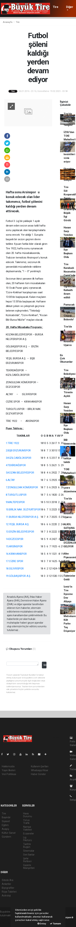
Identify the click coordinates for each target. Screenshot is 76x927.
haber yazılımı (7, 919)
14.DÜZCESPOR (15, 539)
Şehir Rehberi (27, 860)
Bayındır (6, 817)
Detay (41, 923)
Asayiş (5, 829)
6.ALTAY (10, 480)
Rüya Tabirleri (9, 891)
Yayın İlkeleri (8, 770)
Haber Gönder (38, 774)
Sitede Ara (7, 880)
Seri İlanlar (29, 854)
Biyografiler (8, 887)
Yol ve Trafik (26, 821)
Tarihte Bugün (27, 845)
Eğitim (5, 825)
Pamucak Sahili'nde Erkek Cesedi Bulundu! (69, 312)
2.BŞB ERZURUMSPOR (18, 450)
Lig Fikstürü (27, 839)
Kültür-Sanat (9, 832)
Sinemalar (28, 850)
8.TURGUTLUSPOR (16, 494)
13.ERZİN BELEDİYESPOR (20, 531)
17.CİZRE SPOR (14, 561)
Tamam (55, 923)
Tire (55, 7)
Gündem (6, 836)
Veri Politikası (9, 774)
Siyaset (6, 821)
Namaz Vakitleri (27, 828)
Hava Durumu (27, 815)
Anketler (6, 884)
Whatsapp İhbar (39, 770)
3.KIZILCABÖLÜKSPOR (18, 457)
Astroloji (6, 895)
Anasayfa (8, 22)
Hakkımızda (8, 766)
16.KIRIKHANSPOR (16, 553)
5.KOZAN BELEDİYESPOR (20, 472)
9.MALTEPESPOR (15, 502)
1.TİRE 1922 (12, 443)
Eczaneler (28, 833)
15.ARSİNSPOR (14, 546)
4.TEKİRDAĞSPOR (16, 465)
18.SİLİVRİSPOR (15, 568)
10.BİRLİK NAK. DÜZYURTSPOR (23, 509)
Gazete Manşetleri (29, 866)
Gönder (44, 665)
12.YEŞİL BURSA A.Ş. (17, 524)
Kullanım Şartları (39, 766)
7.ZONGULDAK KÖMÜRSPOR (22, 487)
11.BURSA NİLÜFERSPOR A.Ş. (22, 516)
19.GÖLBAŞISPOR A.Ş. (18, 576)
